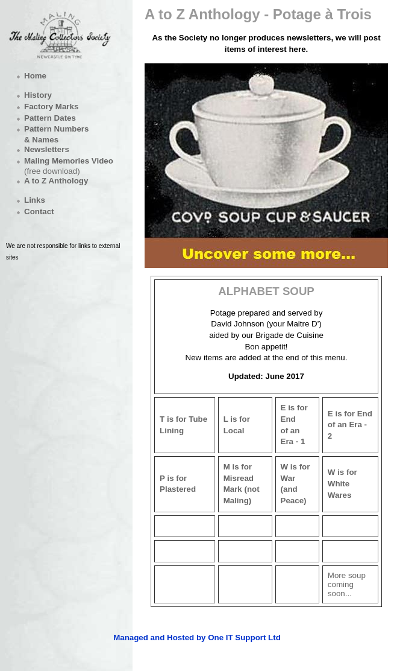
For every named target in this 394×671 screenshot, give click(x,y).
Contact (39, 211)
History (38, 95)
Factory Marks (51, 106)
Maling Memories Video (68, 160)
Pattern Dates (50, 117)
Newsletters (46, 149)
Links (34, 200)
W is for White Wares (342, 483)
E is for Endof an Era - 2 (350, 424)
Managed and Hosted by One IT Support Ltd (197, 637)
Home (35, 75)
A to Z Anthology (56, 180)
